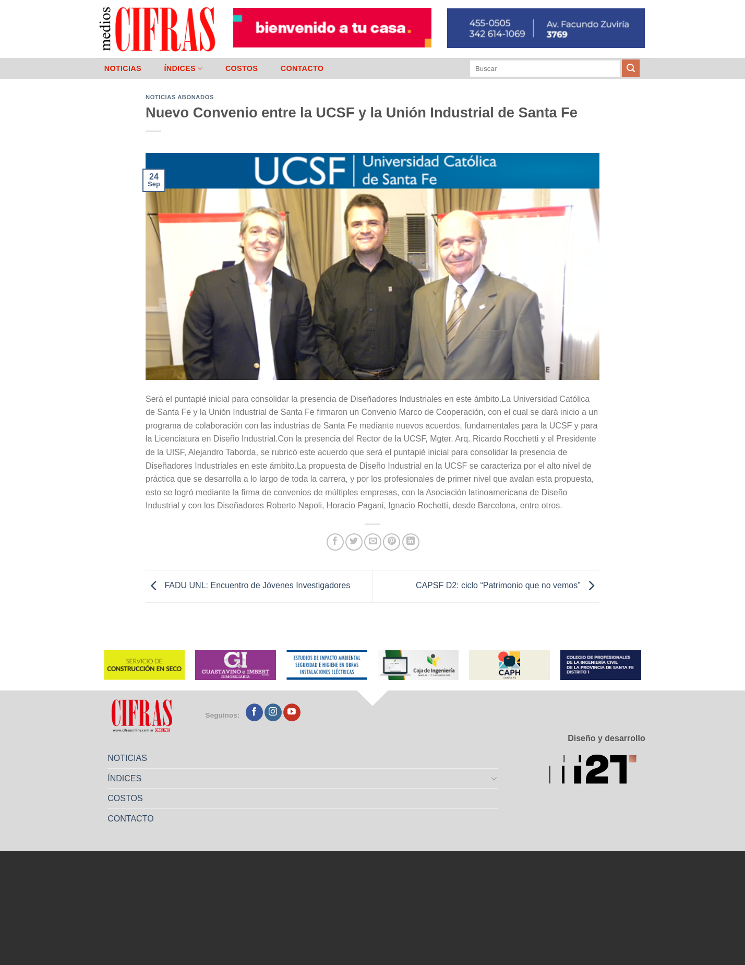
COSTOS (241, 68)
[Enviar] (631, 68)
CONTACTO (302, 68)
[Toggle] (494, 778)
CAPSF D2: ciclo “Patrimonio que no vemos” (507, 585)
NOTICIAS (122, 68)
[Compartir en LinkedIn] (410, 542)
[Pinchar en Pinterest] (391, 542)
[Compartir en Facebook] (335, 542)
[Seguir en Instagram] (273, 712)
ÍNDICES (183, 69)
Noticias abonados (180, 97)
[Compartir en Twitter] (354, 542)
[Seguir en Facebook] (254, 712)
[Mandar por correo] (372, 542)
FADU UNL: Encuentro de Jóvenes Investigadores (248, 585)
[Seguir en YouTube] (292, 712)
